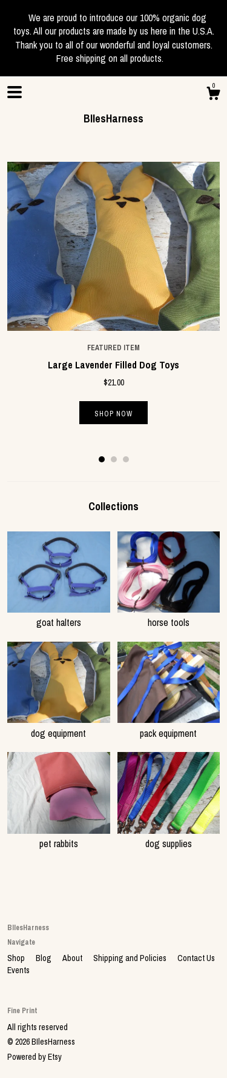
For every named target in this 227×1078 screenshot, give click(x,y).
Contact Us (196, 958)
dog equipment (58, 726)
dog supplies (168, 836)
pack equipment (168, 726)
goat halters (58, 615)
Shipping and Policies (130, 958)
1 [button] (102, 459)
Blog (44, 958)
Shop (17, 958)
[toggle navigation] (14, 92)
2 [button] (114, 459)
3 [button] (126, 459)
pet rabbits (58, 836)
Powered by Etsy (34, 1056)
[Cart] (213, 95)
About (73, 958)
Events (18, 970)
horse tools (168, 615)
